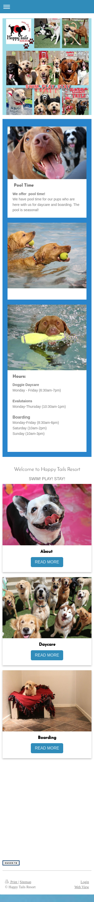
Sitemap (25, 882)
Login (85, 882)
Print (11, 882)
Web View (81, 887)
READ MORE (47, 562)
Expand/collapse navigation (47, 6)
